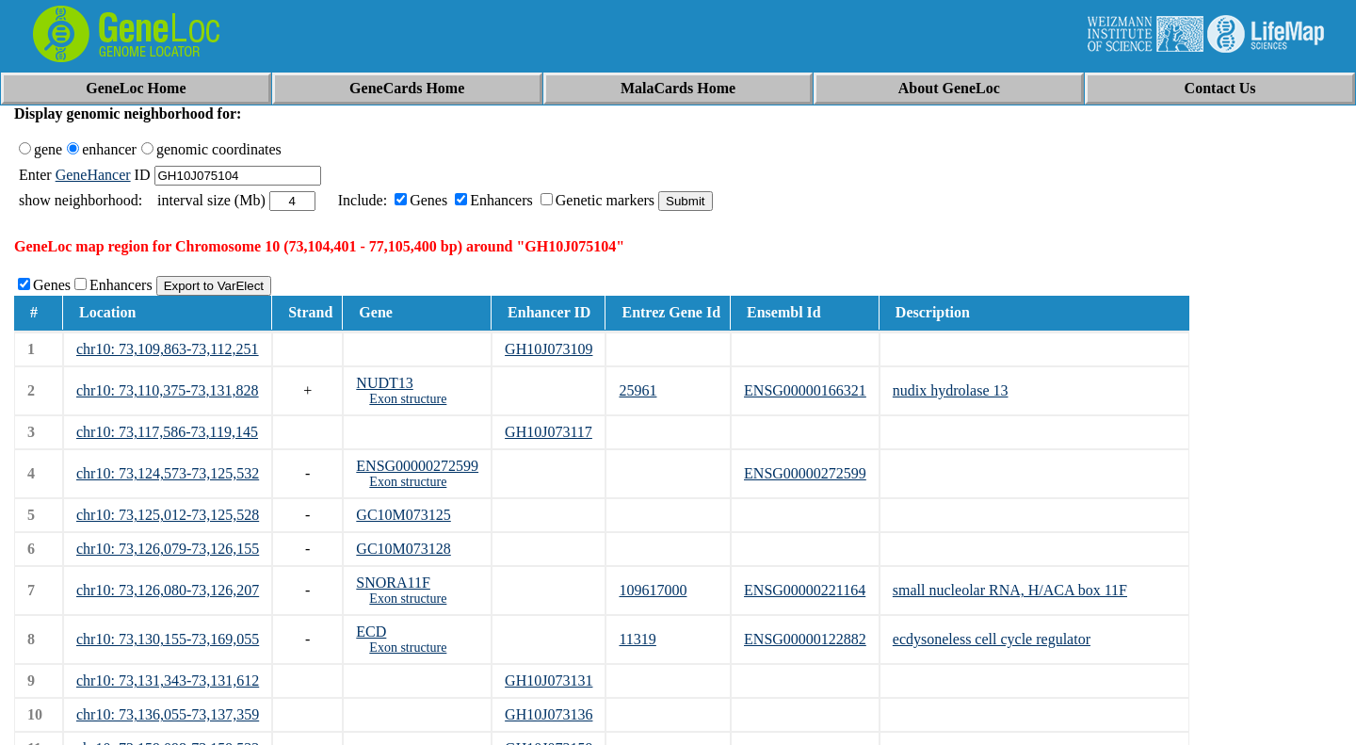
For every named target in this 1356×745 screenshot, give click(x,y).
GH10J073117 (548, 432)
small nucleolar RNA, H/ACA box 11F (1010, 590)
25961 (637, 390)
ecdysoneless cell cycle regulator (991, 639)
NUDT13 (384, 383)
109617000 (652, 590)
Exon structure (407, 399)
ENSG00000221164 (804, 590)
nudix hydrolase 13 (951, 390)
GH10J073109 (548, 349)
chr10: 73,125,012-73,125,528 (167, 515)
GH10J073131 (548, 680)
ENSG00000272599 (417, 466)
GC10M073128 (403, 549)
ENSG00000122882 (805, 639)
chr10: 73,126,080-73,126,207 (167, 590)
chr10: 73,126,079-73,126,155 (167, 549)
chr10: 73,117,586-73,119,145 (167, 432)
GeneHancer (93, 175)
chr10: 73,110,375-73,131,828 (167, 390)
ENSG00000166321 (805, 390)
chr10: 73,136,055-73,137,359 (167, 714)
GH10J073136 (548, 714)
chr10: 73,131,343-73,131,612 (167, 680)
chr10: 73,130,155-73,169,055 (167, 639)
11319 (637, 639)
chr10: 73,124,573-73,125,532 (167, 473)
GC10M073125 (403, 515)
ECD (371, 632)
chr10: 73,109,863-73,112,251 (167, 349)
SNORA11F (393, 583)
